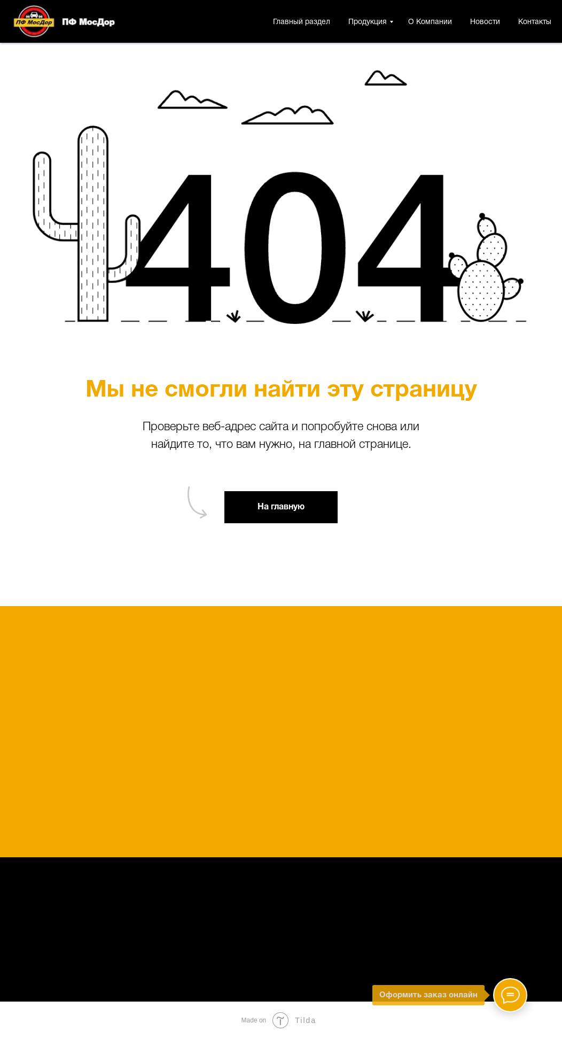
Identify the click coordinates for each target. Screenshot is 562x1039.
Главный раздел (301, 22)
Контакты (534, 22)
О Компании (430, 22)
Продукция (367, 22)
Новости (485, 22)
